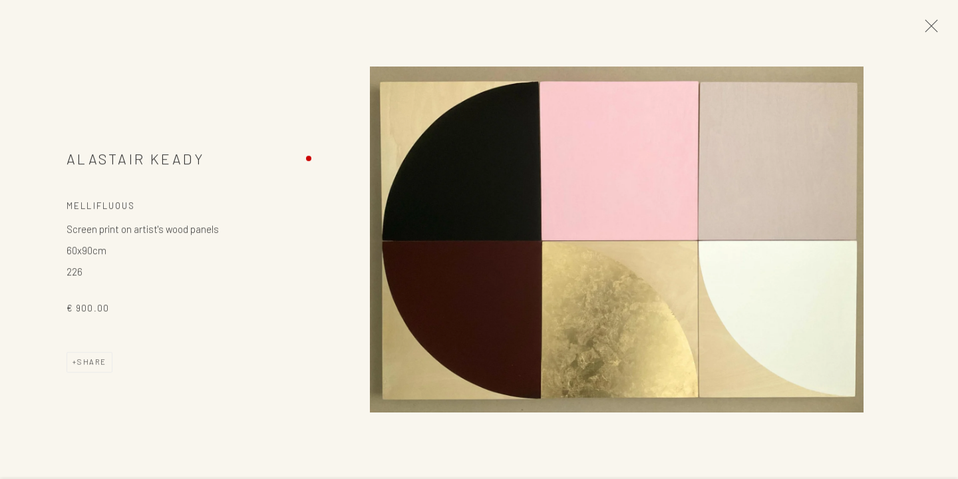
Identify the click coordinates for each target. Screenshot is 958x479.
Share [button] (91, 363)
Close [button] (928, 30)
